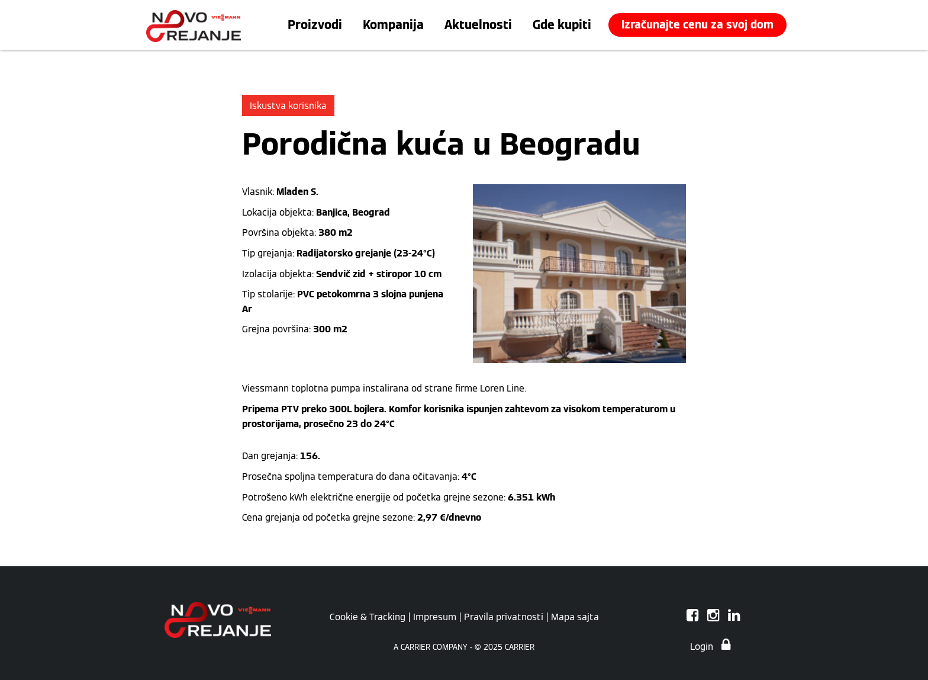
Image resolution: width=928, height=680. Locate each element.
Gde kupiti (562, 25)
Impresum (434, 617)
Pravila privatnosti (503, 617)
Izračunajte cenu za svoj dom (697, 24)
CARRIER (519, 647)
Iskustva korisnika (288, 105)
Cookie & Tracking (367, 617)
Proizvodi (315, 25)
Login (710, 646)
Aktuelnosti (478, 25)
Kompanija (393, 25)
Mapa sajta (575, 617)
